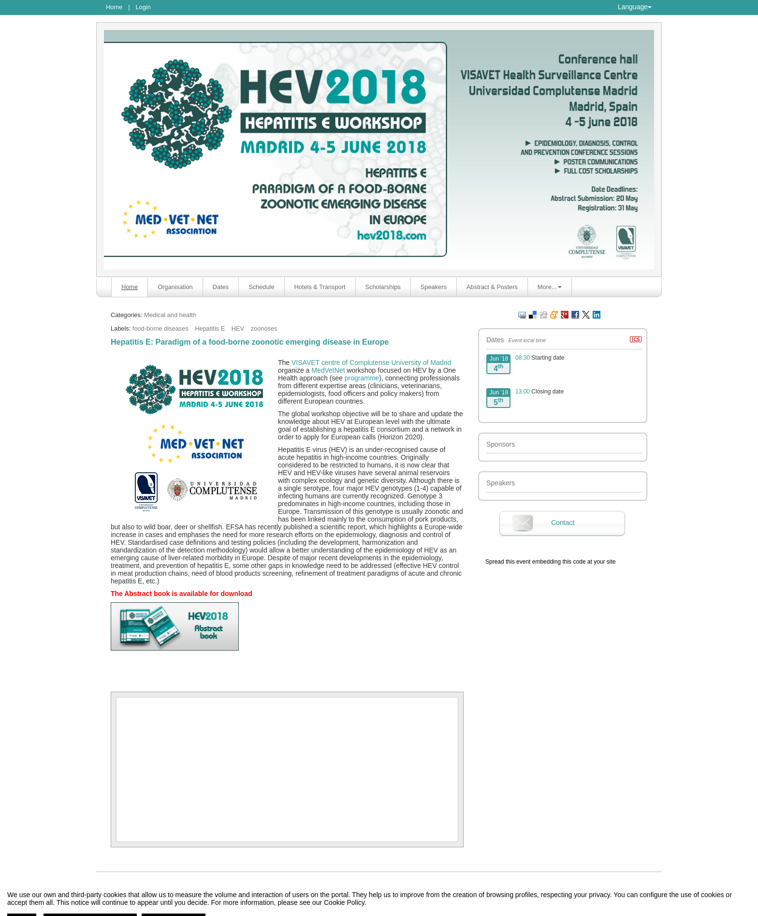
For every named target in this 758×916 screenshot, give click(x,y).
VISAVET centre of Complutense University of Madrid (371, 362)
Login (142, 7)
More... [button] (550, 287)
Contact (562, 522)
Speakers (434, 287)
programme (362, 378)
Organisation (175, 287)
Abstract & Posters (492, 287)
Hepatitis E (210, 328)
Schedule (261, 287)
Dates (221, 287)
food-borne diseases (160, 328)
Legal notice (291, 908)
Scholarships (383, 287)
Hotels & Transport (320, 287)
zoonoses (264, 328)
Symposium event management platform (384, 908)
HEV (238, 328)
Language (635, 7)
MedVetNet (328, 370)
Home (114, 7)
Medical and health (170, 315)
